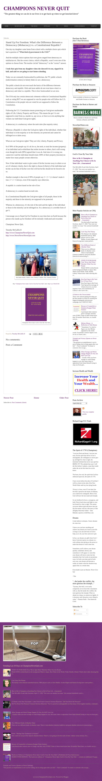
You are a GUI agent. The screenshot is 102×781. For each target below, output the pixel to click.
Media (66, 26)
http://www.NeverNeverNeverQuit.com (20, 235)
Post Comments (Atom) (19, 402)
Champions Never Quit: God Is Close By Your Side (30, 283)
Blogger (66, 777)
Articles (47, 26)
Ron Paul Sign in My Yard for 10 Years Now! (89, 280)
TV (57, 26)
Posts (76, 610)
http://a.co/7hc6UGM (53, 283)
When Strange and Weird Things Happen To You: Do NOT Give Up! (89, 353)
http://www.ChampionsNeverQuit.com (20, 233)
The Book (34, 26)
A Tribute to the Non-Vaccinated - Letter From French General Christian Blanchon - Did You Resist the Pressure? (46, 701)
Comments (78, 614)
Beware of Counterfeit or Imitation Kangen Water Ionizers (88, 308)
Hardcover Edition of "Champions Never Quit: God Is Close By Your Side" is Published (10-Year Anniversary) (45, 755)
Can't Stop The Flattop (88, 232)
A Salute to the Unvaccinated (81, 294)
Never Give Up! (20, 26)
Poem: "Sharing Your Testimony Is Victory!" (25, 733)
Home (6, 26)
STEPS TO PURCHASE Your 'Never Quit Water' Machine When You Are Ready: (88, 263)
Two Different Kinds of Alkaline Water (88, 246)
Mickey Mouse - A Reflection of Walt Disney (89, 324)
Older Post (64, 398)
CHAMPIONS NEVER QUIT (36, 8)
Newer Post (8, 398)
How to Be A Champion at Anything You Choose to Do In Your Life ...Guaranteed (84, 160)
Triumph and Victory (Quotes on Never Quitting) (18, 765)
